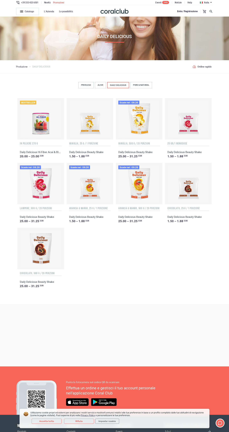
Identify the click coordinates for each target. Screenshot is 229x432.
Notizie (178, 2)
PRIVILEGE (86, 86)
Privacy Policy (88, 415)
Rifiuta (79, 421)
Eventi (158, 2)
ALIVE (100, 86)
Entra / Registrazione (187, 11)
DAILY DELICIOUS (118, 86)
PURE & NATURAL (141, 86)
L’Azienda (49, 11)
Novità (47, 2)
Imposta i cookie (107, 421)
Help (189, 2)
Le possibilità (66, 11)
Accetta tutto (46, 421)
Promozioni (58, 2)
